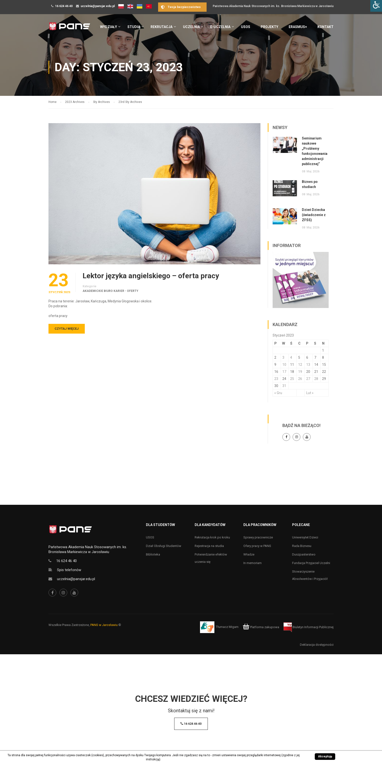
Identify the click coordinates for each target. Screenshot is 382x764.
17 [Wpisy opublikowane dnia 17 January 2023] (284, 372)
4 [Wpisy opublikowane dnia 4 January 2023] (291, 357)
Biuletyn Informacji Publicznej (309, 627)
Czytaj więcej (67, 328)
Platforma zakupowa (261, 627)
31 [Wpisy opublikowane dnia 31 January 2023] (284, 386)
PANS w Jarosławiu (104, 625)
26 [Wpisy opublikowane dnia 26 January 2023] (300, 379)
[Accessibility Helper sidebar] (376, 6)
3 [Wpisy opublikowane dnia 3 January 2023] (283, 357)
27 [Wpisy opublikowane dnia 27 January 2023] (308, 379)
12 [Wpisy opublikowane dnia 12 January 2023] (300, 365)
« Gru (278, 393)
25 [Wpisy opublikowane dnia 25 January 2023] (292, 379)
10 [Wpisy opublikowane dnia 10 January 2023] (284, 365)
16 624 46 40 (64, 6)
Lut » (310, 393)
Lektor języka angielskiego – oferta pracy (151, 276)
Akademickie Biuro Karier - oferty (110, 291)
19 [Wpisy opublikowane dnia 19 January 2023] (300, 372)
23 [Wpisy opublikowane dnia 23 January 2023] (276, 379)
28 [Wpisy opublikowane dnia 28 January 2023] (316, 379)
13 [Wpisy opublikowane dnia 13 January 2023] (308, 365)
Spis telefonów (69, 570)
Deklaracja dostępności (317, 644)
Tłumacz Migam (227, 627)
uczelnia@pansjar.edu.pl (98, 6)
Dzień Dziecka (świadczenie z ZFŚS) (314, 215)
